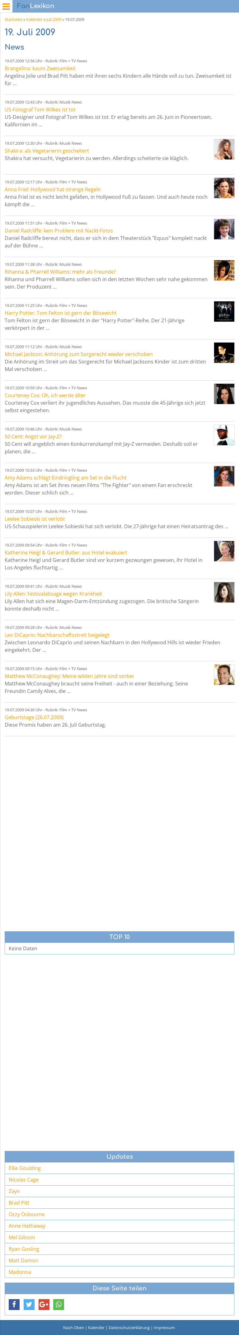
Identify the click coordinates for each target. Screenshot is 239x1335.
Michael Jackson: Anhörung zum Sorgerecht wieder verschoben (79, 354)
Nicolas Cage (24, 1179)
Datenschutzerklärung (129, 1327)
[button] (14, 1304)
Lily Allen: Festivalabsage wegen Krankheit (53, 593)
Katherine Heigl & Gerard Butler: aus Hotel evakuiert (66, 552)
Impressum (164, 1327)
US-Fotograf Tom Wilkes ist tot (40, 109)
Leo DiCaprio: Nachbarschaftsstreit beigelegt (57, 634)
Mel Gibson (22, 1237)
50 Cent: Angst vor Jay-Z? (33, 436)
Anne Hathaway (27, 1225)
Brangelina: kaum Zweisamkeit (40, 68)
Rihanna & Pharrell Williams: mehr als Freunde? (60, 271)
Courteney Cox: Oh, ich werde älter (45, 395)
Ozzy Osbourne (27, 1214)
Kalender (34, 19)
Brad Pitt (19, 1202)
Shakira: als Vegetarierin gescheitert (47, 150)
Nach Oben (73, 1327)
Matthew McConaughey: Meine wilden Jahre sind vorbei (69, 676)
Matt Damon (23, 1260)
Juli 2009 (53, 19)
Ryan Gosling (24, 1248)
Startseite (13, 19)
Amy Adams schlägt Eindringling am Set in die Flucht (66, 477)
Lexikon (35, 6)
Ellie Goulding (25, 1168)
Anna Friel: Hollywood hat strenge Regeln (53, 189)
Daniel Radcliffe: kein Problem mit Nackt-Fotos (59, 230)
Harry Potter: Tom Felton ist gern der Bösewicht (61, 312)
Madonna (20, 1272)
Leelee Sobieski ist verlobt (35, 518)
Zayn (14, 1191)
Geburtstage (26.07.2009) (34, 717)
